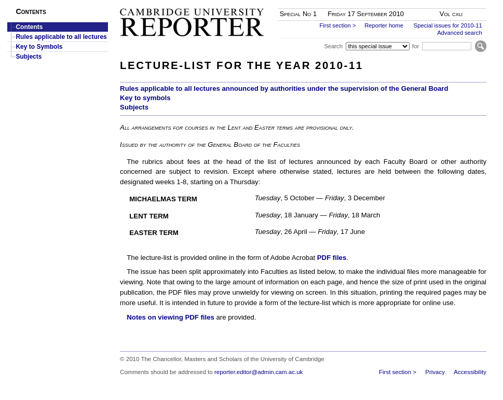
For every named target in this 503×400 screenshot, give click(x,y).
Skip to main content (459, 3)
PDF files (331, 257)
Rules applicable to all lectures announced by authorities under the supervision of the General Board (284, 88)
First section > (338, 25)
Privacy (435, 372)
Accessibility (470, 372)
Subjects (29, 56)
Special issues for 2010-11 (448, 25)
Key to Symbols (39, 46)
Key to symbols (145, 98)
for (415, 46)
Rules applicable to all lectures (61, 36)
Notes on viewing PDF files (170, 317)
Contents (29, 27)
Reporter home (383, 25)
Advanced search (459, 33)
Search (333, 46)
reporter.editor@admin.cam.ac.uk (258, 372)
